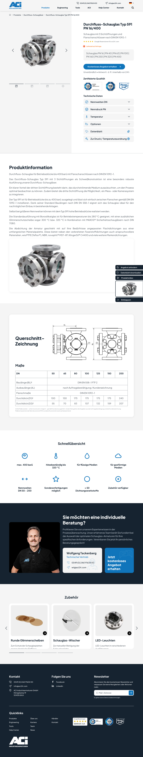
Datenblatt (107, 131)
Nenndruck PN (95, 109)
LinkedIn (59, 678)
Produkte (45, 7)
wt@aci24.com (79, 567)
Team (32, 718)
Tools (77, 7)
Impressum (13, 754)
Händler (55, 711)
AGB (53, 754)
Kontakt (120, 7)
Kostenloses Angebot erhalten (104, 66)
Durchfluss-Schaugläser (33, 15)
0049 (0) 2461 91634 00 (87, 3)
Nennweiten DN (96, 101)
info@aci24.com (113, 3)
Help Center (104, 7)
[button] (131, 3)
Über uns (34, 711)
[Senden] (131, 685)
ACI (89, 7)
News (32, 722)
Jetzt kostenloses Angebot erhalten (120, 561)
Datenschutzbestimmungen (112, 690)
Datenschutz (35, 754)
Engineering (62, 7)
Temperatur (94, 116)
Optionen (93, 124)
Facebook (60, 674)
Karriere (33, 714)
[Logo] (15, 5)
